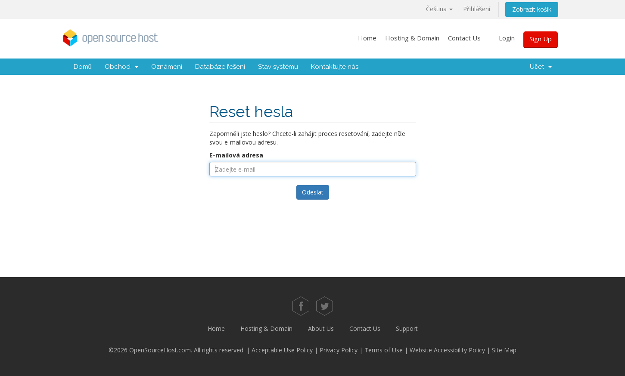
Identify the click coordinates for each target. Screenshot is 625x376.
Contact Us (464, 38)
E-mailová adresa (236, 155)
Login (507, 38)
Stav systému (278, 67)
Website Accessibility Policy (447, 350)
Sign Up (540, 38)
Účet (541, 67)
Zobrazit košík (531, 9)
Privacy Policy (339, 350)
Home (367, 38)
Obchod (121, 67)
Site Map (504, 350)
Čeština (439, 9)
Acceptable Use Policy (282, 350)
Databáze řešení (220, 67)
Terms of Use (383, 350)
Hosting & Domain (412, 38)
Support (407, 328)
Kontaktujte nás (334, 67)
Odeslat (312, 192)
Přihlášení (476, 9)
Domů (83, 67)
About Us (321, 328)
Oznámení (166, 67)
